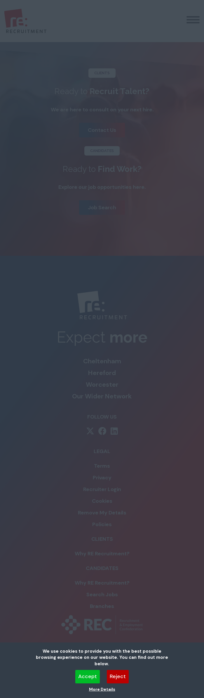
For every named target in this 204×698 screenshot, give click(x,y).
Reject (118, 676)
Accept (87, 676)
